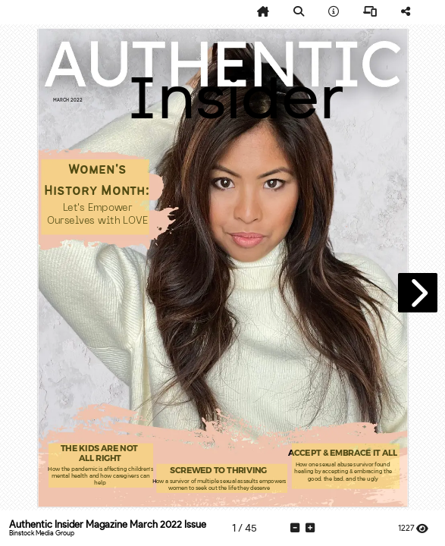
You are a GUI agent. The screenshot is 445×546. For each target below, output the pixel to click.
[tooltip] (263, 12)
